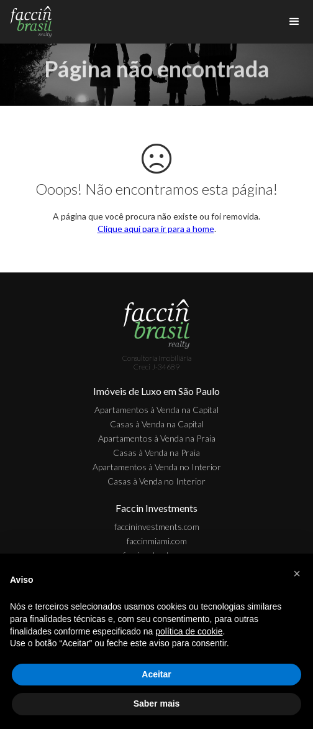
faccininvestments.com (156, 526)
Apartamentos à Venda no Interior (157, 467)
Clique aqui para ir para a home (156, 228)
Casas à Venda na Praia (156, 452)
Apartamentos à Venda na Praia (156, 438)
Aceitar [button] (156, 674)
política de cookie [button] (188, 631)
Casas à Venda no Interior (156, 481)
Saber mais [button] (157, 703)
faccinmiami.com (157, 541)
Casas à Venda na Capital (157, 424)
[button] (297, 573)
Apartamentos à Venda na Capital (156, 409)
